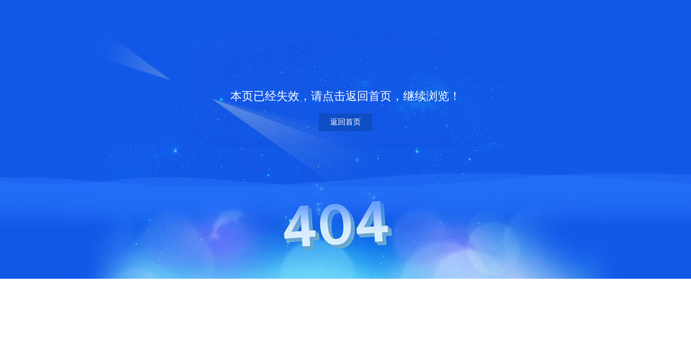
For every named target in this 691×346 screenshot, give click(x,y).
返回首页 (345, 122)
